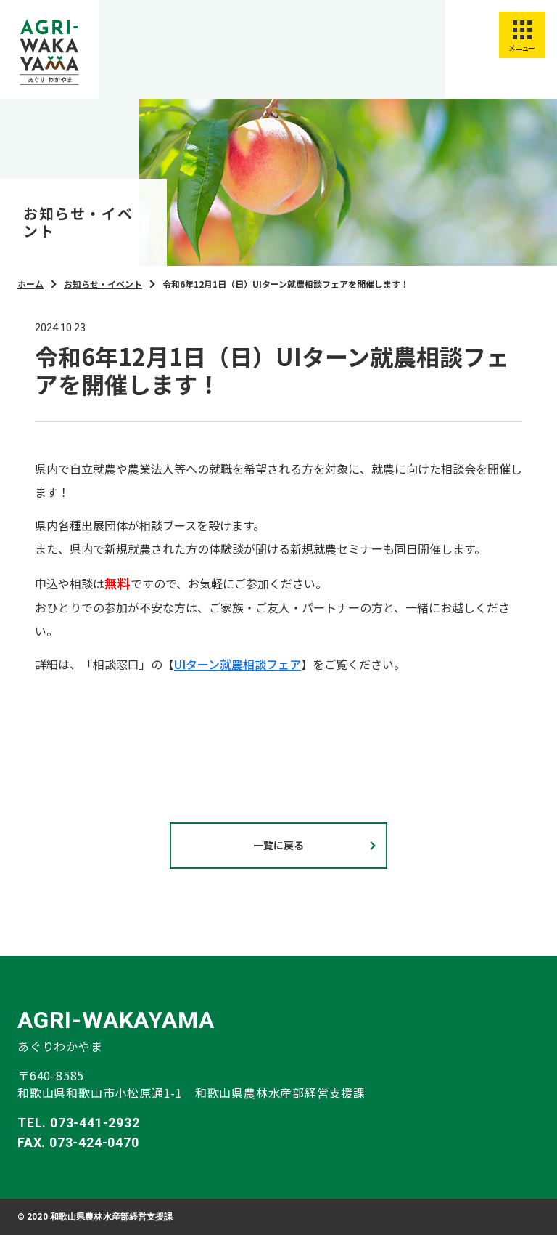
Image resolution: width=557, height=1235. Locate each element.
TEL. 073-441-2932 (78, 1122)
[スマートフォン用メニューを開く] (522, 35)
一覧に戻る (278, 845)
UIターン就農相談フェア (237, 664)
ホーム (30, 284)
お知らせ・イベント (103, 284)
